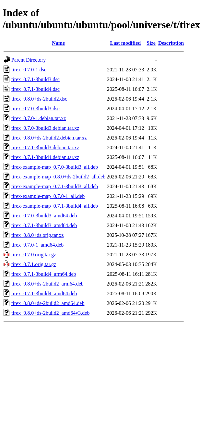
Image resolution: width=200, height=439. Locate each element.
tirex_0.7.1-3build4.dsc (35, 89)
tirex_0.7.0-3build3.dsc (35, 108)
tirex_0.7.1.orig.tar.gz (33, 264)
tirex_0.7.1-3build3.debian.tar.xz (45, 147)
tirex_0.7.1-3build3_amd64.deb (44, 225)
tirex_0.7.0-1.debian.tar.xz (38, 118)
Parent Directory (28, 60)
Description (171, 43)
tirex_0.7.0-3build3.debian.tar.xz (45, 128)
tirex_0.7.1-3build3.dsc (35, 79)
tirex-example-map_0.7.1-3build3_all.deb (54, 186)
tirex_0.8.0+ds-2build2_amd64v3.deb (50, 313)
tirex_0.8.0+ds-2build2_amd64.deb (47, 303)
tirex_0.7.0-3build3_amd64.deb (44, 215)
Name (58, 43)
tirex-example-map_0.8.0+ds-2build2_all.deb (58, 176)
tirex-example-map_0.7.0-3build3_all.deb (54, 167)
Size (151, 43)
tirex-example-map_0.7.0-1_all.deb (48, 196)
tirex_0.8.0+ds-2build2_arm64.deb (47, 284)
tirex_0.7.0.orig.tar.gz (33, 254)
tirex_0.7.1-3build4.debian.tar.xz (45, 157)
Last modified (125, 43)
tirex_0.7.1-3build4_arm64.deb (43, 274)
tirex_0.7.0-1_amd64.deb (37, 245)
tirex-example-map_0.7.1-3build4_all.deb (54, 206)
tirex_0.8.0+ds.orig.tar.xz (37, 235)
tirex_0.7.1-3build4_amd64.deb (44, 293)
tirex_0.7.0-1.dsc (28, 69)
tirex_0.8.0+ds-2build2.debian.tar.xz (49, 137)
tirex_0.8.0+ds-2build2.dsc (39, 99)
